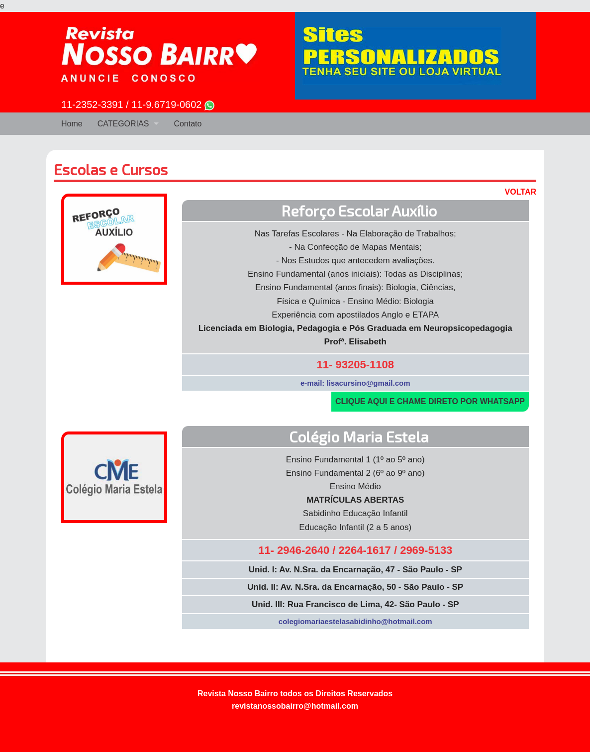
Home (72, 123)
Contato (187, 123)
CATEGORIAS (123, 123)
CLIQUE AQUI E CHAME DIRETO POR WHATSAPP (430, 401)
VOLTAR (520, 192)
